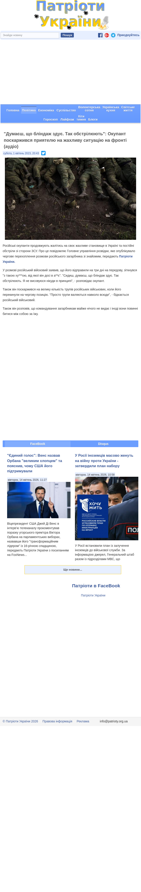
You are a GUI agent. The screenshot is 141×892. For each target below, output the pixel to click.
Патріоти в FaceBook (96, 585)
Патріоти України (93, 595)
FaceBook (37, 444)
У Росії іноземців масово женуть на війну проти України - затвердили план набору (104, 460)
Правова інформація (57, 721)
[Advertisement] (70, 72)
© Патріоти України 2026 (20, 721)
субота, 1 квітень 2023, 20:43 (21, 153)
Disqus (103, 444)
